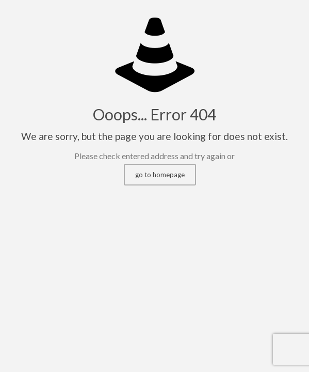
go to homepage (160, 175)
